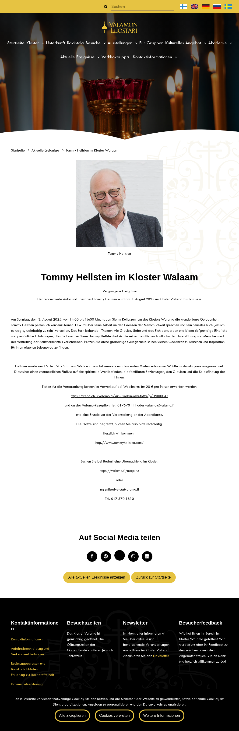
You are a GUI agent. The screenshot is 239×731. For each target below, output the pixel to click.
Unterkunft (55, 43)
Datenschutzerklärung (27, 684)
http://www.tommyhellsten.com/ (119, 442)
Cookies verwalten (114, 715)
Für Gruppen (151, 43)
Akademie (218, 43)
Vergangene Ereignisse (120, 291)
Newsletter (161, 655)
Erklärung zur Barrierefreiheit (32, 674)
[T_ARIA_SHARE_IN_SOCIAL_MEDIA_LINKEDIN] (147, 556)
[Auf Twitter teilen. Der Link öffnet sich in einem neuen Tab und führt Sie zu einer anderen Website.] (119, 555)
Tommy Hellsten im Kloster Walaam (92, 150)
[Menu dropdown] (42, 43)
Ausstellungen (121, 43)
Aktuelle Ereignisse (78, 57)
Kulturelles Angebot (184, 43)
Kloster (33, 43)
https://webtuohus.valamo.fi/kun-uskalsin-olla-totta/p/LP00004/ (119, 396)
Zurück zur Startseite (153, 577)
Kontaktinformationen (153, 57)
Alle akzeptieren (72, 715)
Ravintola (75, 43)
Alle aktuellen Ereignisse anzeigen (96, 577)
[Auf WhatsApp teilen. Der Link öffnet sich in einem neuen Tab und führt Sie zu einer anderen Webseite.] (133, 556)
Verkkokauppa (115, 57)
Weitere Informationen (161, 715)
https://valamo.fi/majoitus (119, 470)
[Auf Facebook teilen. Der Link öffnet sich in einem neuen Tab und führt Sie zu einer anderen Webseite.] (92, 556)
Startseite (16, 43)
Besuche (94, 43)
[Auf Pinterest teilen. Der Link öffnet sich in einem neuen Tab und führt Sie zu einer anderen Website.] (105, 556)
